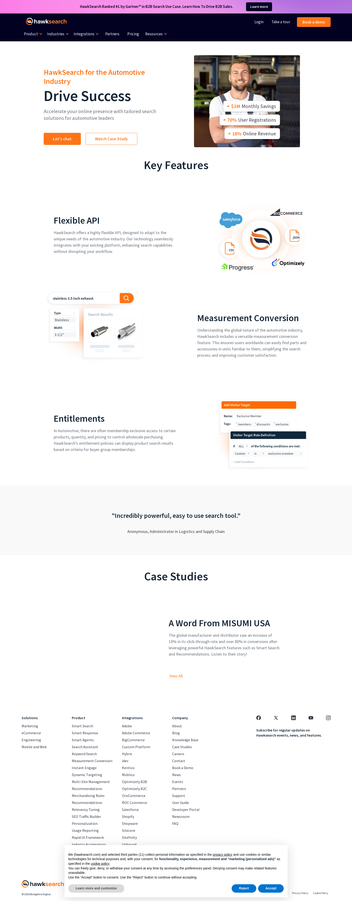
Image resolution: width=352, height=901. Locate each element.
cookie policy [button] (100, 863)
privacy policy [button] (222, 854)
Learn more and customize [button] (96, 888)
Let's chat (62, 138)
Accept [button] (271, 888)
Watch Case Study (111, 138)
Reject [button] (244, 888)
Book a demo (314, 22)
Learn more (259, 6)
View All (176, 676)
